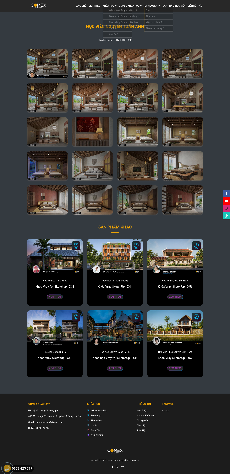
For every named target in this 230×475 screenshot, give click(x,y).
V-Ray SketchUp (99, 410)
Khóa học (109, 5)
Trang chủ (79, 5)
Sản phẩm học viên (174, 5)
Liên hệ (192, 5)
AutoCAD (95, 430)
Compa (165, 410)
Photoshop (96, 420)
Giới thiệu (94, 5)
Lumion (94, 425)
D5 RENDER (97, 435)
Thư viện (141, 425)
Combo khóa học (130, 5)
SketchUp (95, 415)
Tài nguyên (152, 5)
